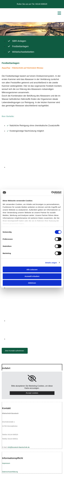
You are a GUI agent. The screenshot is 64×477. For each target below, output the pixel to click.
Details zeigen (51, 262)
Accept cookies (32, 393)
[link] (32, 378)
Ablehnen (32, 283)
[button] (15, 351)
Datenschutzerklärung (10, 472)
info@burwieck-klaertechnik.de (18, 447)
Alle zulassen (32, 269)
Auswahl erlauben (32, 276)
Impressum (6, 463)
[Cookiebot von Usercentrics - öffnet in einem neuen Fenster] (51, 192)
